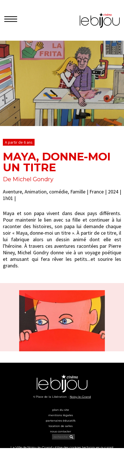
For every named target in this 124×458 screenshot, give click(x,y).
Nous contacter (60, 431)
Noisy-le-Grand (80, 397)
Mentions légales (60, 415)
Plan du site (60, 410)
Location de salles (61, 426)
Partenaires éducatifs (60, 420)
